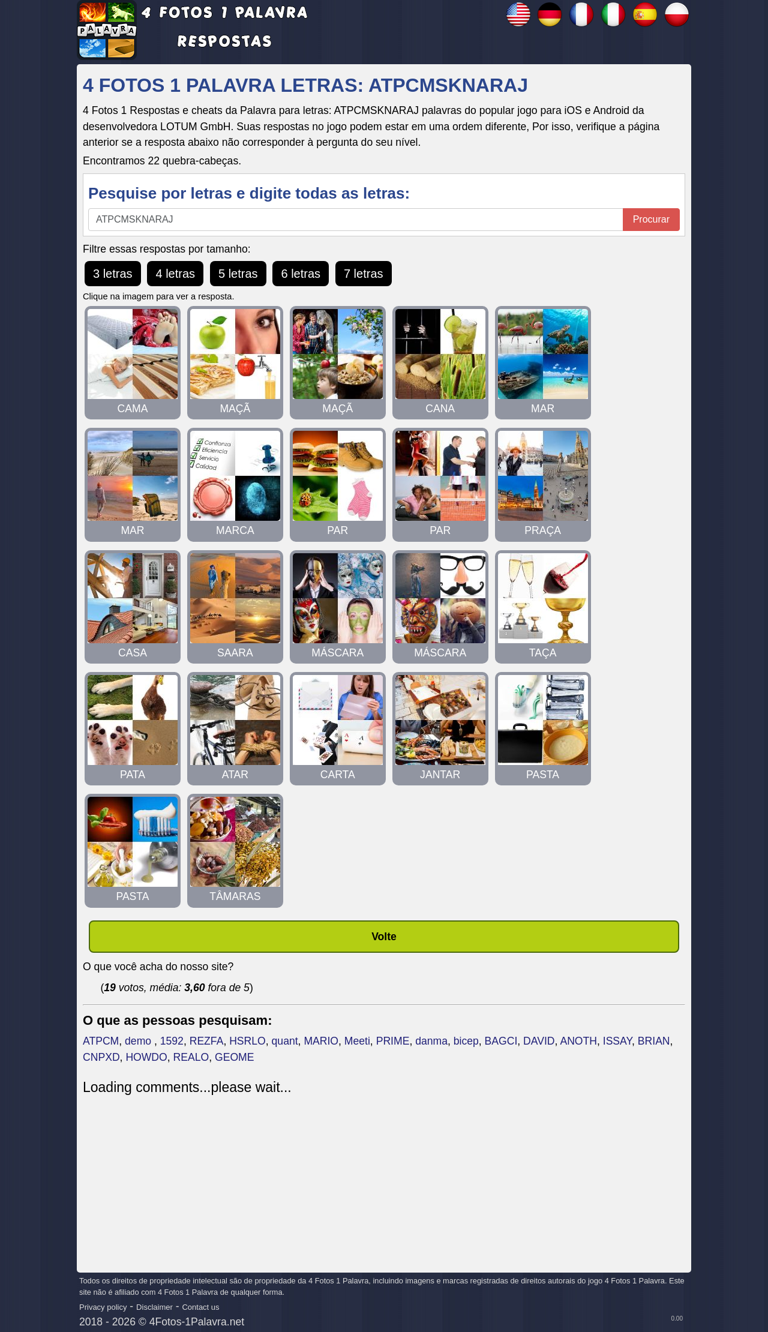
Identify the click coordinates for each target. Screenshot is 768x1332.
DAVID (538, 1041)
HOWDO (146, 1057)
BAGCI (501, 1041)
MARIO (321, 1041)
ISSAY (617, 1041)
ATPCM (101, 1041)
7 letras (363, 273)
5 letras (238, 273)
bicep (466, 1041)
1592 (172, 1041)
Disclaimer (154, 1307)
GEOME (234, 1057)
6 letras (300, 273)
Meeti (357, 1041)
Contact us (200, 1307)
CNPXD (101, 1057)
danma (431, 1041)
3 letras (113, 273)
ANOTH (578, 1041)
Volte (384, 937)
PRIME (393, 1041)
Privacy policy (103, 1307)
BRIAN (654, 1041)
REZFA (207, 1041)
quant (285, 1041)
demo (139, 1041)
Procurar (651, 219)
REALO (191, 1057)
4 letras (175, 273)
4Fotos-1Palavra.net (196, 1322)
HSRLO (247, 1041)
